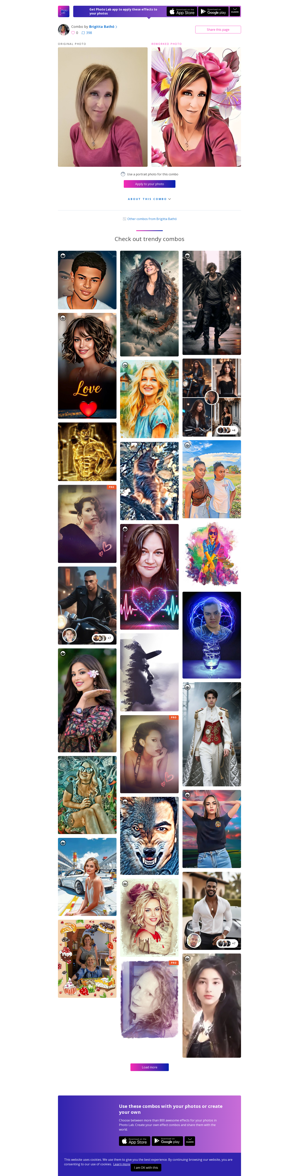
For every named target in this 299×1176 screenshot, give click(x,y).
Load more (149, 1067)
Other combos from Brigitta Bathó (149, 219)
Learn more (121, 1164)
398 (87, 32)
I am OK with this (146, 1168)
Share (218, 29)
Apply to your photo (149, 184)
